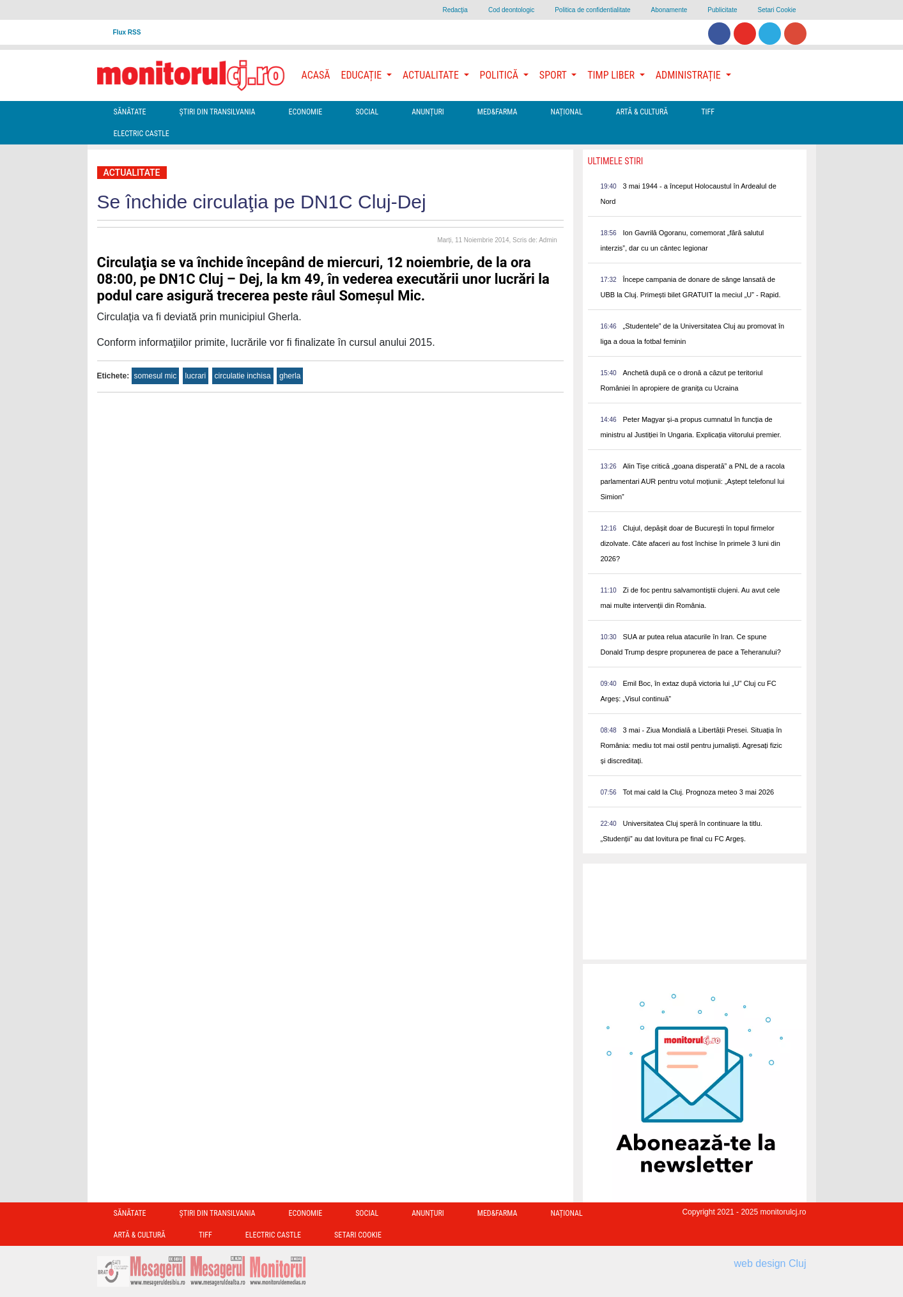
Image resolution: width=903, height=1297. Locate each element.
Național (566, 111)
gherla (289, 375)
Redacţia (454, 9)
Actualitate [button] (432, 75)
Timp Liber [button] (612, 75)
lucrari (195, 375)
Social (366, 111)
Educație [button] (362, 75)
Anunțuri (428, 111)
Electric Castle (141, 133)
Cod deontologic (511, 9)
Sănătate (130, 111)
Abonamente (669, 9)
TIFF (707, 111)
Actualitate (132, 172)
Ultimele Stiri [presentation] (616, 161)
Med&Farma (497, 111)
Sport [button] (554, 75)
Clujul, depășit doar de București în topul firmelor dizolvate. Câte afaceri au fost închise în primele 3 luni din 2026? (690, 543)
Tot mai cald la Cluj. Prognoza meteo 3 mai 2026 (699, 792)
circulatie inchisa (243, 375)
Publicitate (722, 9)
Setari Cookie (776, 9)
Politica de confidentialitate (592, 9)
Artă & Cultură (642, 111)
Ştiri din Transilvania (218, 111)
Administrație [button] (689, 75)
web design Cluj (770, 1263)
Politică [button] (500, 75)
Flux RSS (127, 32)
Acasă (316, 75)
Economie (305, 111)
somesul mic (155, 375)
